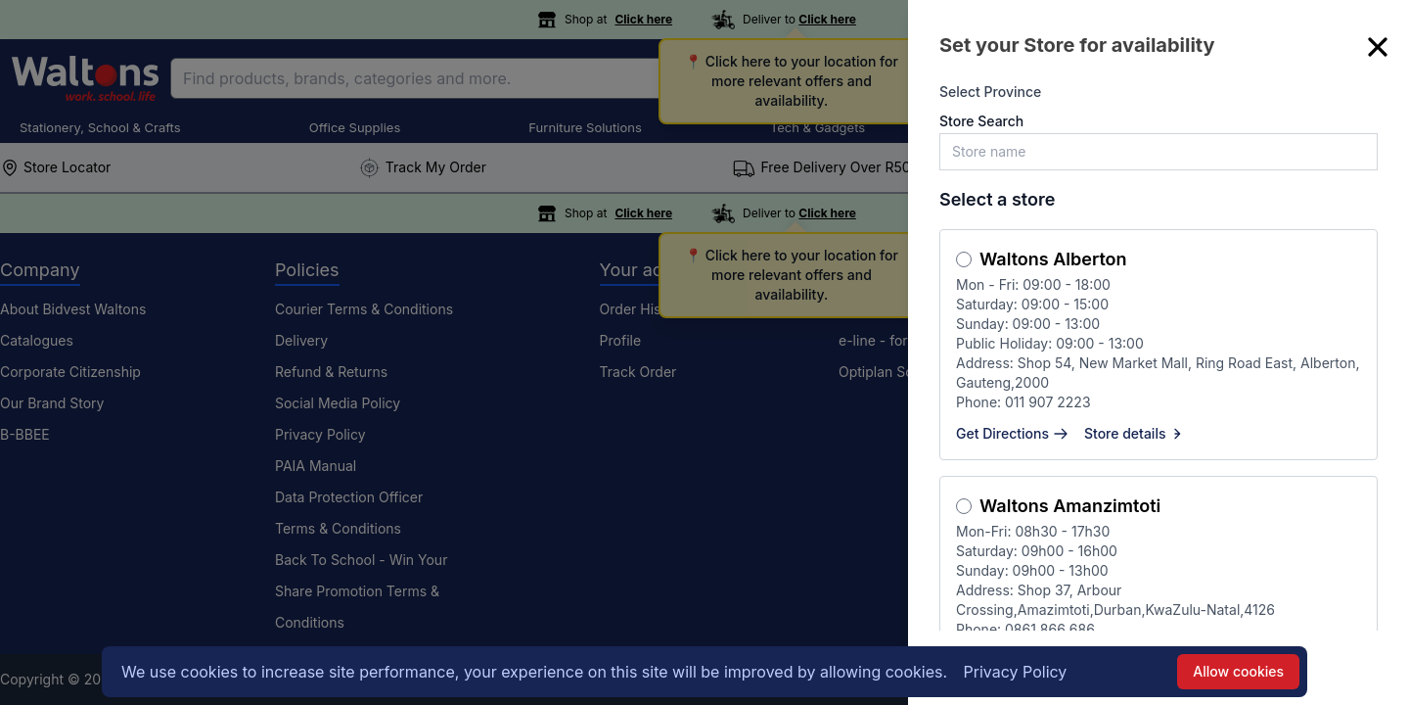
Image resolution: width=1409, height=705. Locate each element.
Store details (1135, 433)
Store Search (981, 121)
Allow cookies (1238, 671)
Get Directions (1012, 433)
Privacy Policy (1016, 672)
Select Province (990, 91)
